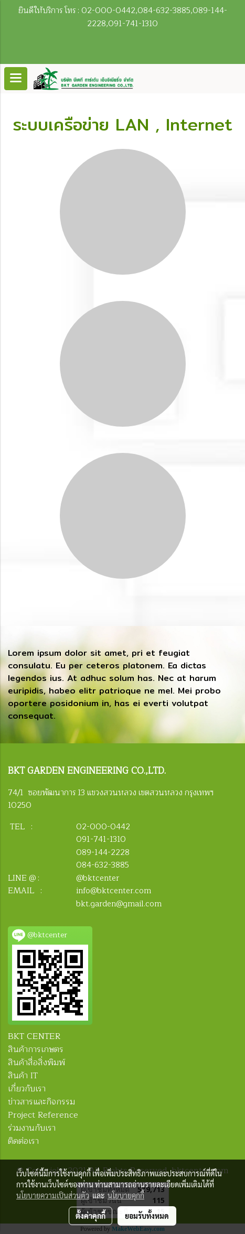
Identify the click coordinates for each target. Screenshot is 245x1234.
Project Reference (43, 1115)
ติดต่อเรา (23, 1141)
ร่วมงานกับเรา (32, 1128)
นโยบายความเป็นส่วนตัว (52, 1195)
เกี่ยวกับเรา (27, 1089)
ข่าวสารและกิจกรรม (41, 1102)
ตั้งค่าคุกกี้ (90, 1215)
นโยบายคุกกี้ (126, 1195)
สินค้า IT (23, 1076)
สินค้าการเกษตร (35, 1049)
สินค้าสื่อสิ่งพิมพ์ (36, 1062)
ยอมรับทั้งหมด (147, 1215)
